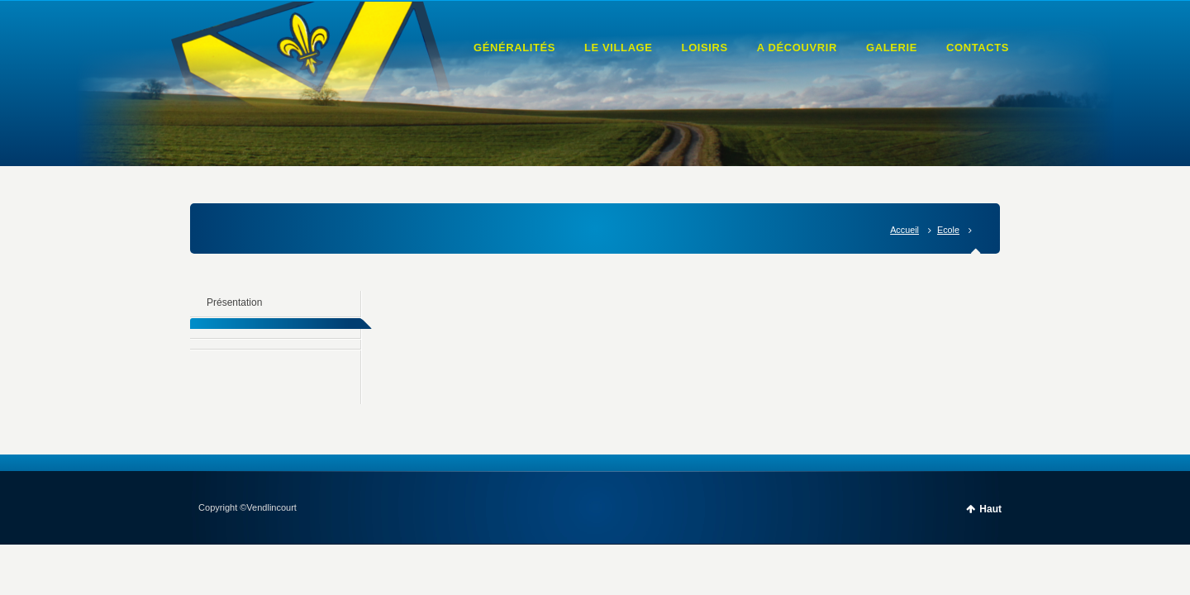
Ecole (948, 230)
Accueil (904, 230)
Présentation (234, 302)
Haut (990, 509)
